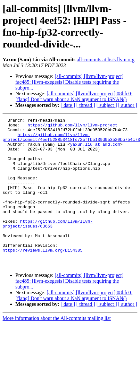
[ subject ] (106, 105)
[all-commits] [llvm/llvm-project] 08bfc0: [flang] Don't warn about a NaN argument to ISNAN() (73, 96)
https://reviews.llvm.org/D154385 (43, 277)
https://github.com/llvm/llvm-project (73, 127)
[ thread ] (85, 105)
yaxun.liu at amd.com (95, 150)
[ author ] (127, 105)
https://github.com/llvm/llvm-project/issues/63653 (48, 245)
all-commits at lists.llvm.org (106, 59)
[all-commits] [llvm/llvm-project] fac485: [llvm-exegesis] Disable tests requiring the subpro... (69, 81)
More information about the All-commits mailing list (57, 347)
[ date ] (68, 105)
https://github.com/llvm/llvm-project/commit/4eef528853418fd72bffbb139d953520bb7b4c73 (71, 141)
